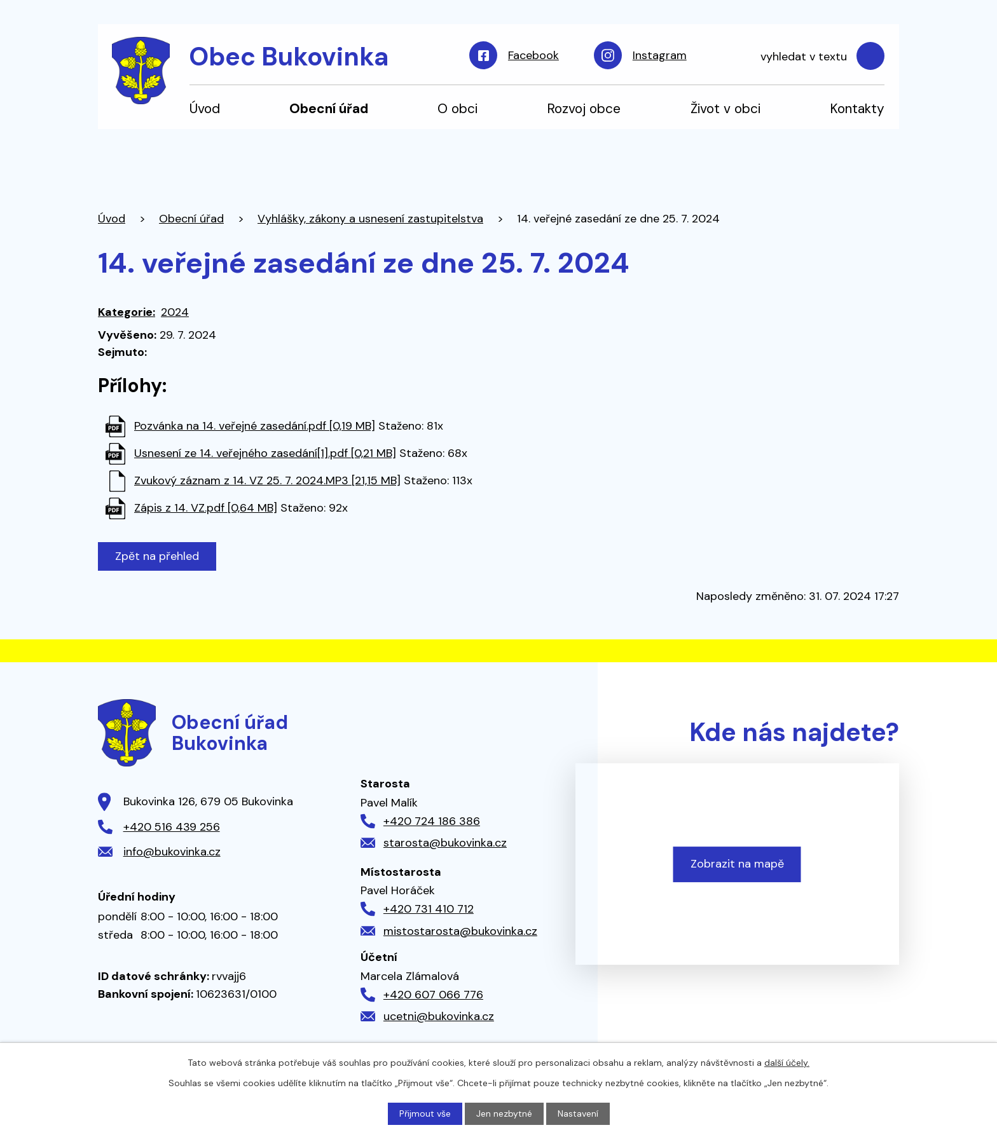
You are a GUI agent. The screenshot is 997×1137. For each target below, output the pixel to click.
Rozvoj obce (584, 108)
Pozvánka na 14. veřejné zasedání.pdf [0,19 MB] (254, 425)
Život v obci (725, 108)
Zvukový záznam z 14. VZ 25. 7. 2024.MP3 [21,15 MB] (267, 480)
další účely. (786, 1062)
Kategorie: (126, 312)
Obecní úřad (328, 108)
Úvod (204, 108)
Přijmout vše (425, 1113)
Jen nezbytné (504, 1113)
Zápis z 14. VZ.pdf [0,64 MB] (205, 507)
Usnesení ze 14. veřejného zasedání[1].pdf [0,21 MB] (265, 453)
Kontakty (857, 108)
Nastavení (578, 1113)
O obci (457, 108)
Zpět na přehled (157, 556)
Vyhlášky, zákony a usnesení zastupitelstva (370, 218)
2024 (175, 312)
